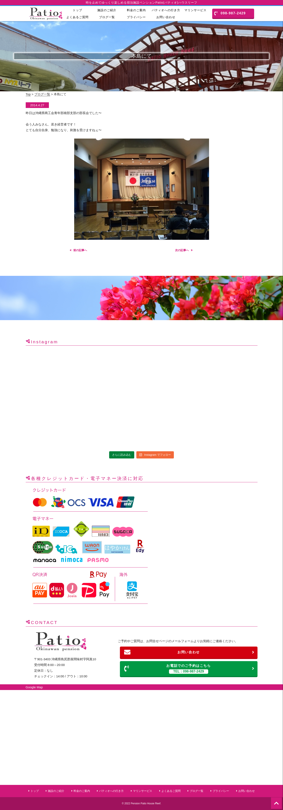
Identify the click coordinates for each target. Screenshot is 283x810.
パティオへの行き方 (166, 10)
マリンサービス (195, 10)
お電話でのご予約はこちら (189, 669)
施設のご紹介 (106, 10)
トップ (77, 10)
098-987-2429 (230, 13)
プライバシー (136, 17)
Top (28, 94)
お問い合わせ (165, 17)
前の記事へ (80, 250)
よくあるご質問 (77, 17)
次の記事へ (182, 250)
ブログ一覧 (107, 17)
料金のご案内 (136, 10)
